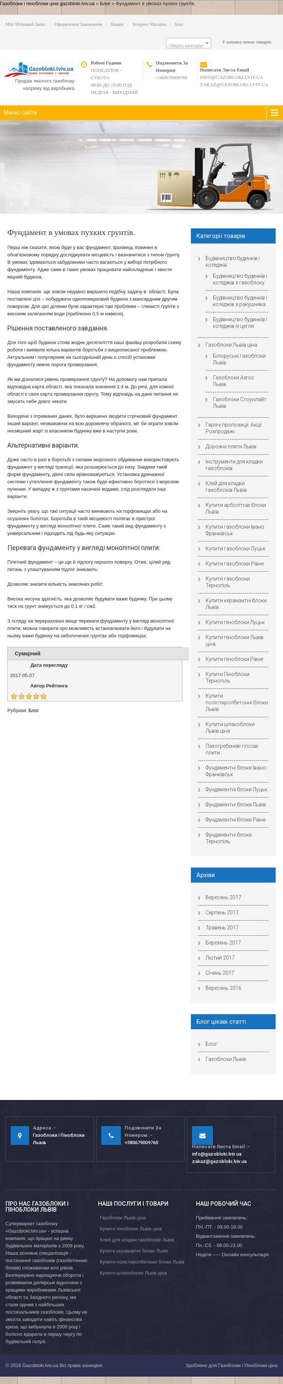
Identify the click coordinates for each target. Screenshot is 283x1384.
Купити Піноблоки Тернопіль (227, 677)
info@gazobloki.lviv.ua (231, 77)
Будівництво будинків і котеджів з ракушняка (240, 301)
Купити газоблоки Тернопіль (228, 582)
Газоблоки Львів (226, 1059)
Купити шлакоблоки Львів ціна (230, 727)
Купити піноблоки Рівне (234, 659)
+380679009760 (171, 77)
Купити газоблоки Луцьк (235, 548)
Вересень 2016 (223, 988)
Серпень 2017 (222, 912)
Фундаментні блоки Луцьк (236, 789)
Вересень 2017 (223, 897)
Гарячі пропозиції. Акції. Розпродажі (234, 428)
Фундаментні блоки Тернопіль (229, 838)
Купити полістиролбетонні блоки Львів (237, 702)
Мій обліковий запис (26, 24)
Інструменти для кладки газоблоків (234, 465)
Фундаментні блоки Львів (236, 804)
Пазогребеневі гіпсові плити (232, 749)
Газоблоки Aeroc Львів (233, 381)
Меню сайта (20, 112)
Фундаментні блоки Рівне (236, 820)
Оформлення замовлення (78, 24)
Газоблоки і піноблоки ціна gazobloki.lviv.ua (47, 3)
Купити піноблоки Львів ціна (234, 640)
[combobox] (188, 43)
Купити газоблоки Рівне (235, 564)
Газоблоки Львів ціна (231, 345)
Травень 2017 (222, 928)
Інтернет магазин (149, 24)
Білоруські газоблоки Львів (239, 359)
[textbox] (188, 45)
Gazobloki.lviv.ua (40, 1365)
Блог (105, 3)
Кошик (117, 24)
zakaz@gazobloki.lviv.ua (234, 84)
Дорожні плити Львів (231, 446)
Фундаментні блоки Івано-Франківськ (237, 771)
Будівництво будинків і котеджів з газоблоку (240, 279)
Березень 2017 (223, 943)
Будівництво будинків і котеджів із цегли (240, 322)
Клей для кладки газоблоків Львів (226, 486)
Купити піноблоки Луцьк (235, 622)
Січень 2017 (220, 973)
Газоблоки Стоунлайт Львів (239, 402)
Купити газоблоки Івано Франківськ (235, 530)
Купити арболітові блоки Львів (236, 508)
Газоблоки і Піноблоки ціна (247, 1365)
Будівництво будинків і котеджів (233, 261)
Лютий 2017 (220, 958)
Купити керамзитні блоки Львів (236, 604)
